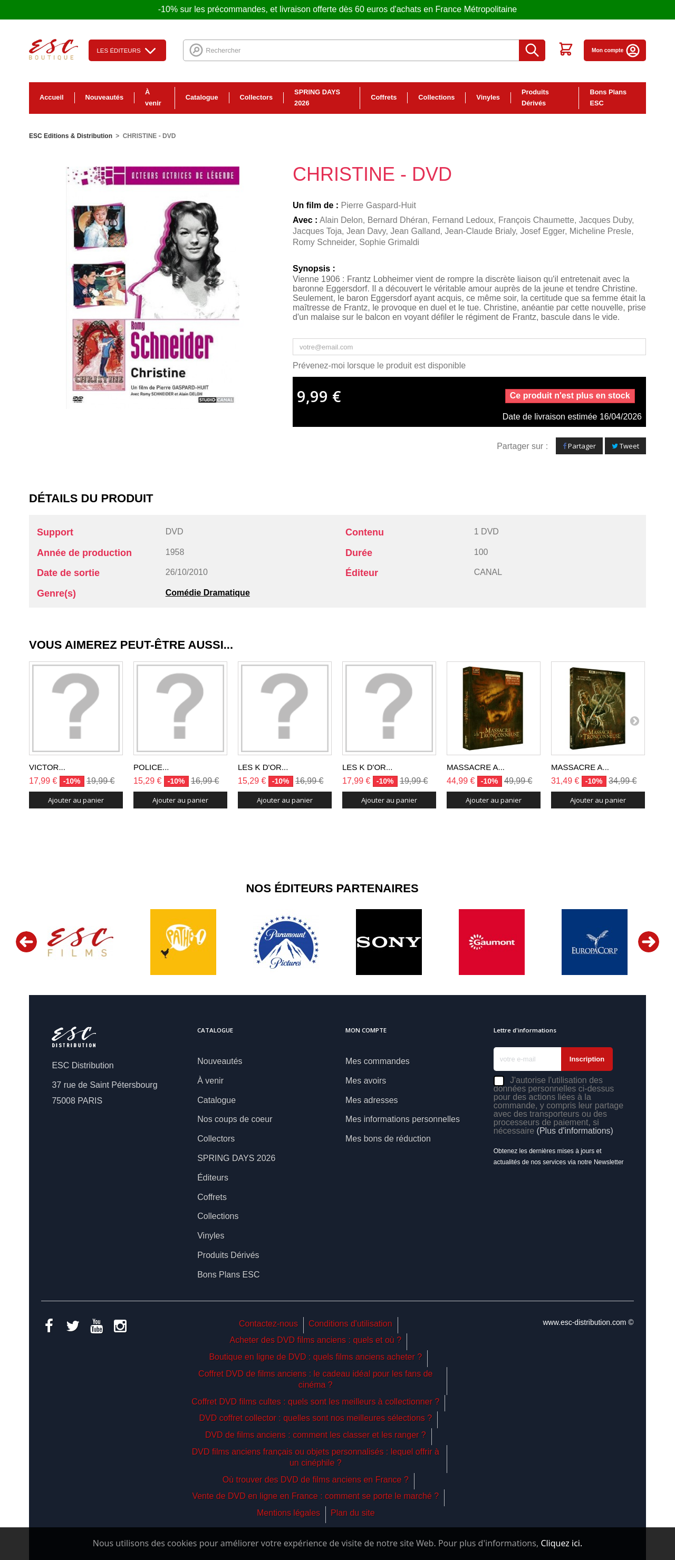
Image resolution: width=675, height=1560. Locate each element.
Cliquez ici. (561, 1543)
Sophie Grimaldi (389, 242)
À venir (153, 97)
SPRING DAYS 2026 (317, 97)
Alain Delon (341, 220)
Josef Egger (542, 231)
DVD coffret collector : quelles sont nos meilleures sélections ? (315, 1417)
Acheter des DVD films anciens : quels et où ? (316, 1339)
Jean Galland (415, 231)
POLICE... (151, 767)
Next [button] (648, 941)
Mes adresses (371, 1100)
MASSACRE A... (476, 767)
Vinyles (488, 97)
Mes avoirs (365, 1080)
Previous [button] (26, 941)
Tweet (625, 446)
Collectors (256, 97)
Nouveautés (104, 97)
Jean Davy (365, 231)
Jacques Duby (605, 220)
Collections (436, 97)
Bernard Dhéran (398, 220)
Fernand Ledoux (463, 220)
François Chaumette (536, 220)
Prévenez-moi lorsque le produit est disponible (379, 365)
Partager (579, 446)
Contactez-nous (268, 1323)
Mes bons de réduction (388, 1138)
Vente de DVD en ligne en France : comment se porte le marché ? (315, 1495)
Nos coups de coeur (234, 1119)
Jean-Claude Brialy (480, 231)
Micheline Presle (600, 231)
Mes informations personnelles (402, 1119)
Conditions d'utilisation (350, 1323)
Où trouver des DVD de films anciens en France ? (316, 1479)
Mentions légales (288, 1512)
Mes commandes (377, 1061)
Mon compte (616, 50)
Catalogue (202, 97)
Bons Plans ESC (608, 97)
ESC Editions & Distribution (70, 136)
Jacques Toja (317, 231)
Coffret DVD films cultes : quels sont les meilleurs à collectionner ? (315, 1401)
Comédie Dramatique (208, 592)
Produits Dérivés (535, 97)
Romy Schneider (323, 242)
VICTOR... (47, 767)
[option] (80, 942)
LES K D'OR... (263, 767)
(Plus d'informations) (575, 1130)
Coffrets (384, 97)
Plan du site (353, 1512)
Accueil (52, 97)
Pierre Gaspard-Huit (378, 205)
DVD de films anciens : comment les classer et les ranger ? (315, 1434)
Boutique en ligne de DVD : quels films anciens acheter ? (315, 1356)
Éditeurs (212, 1177)
